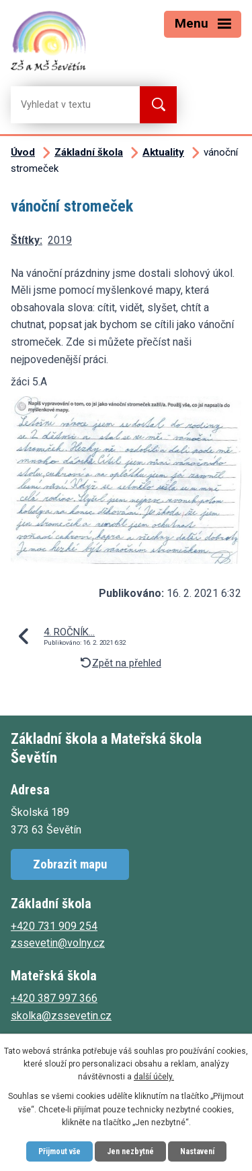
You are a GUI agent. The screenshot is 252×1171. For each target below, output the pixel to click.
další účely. (154, 1076)
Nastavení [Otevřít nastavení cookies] (197, 1151)
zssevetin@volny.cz (58, 943)
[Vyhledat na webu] (64, 104)
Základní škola (88, 152)
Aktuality (163, 152)
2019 (60, 240)
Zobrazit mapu (70, 864)
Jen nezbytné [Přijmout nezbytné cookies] (130, 1151)
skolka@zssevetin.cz (61, 1015)
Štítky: (26, 240)
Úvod (23, 152)
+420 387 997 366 (54, 998)
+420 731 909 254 (54, 926)
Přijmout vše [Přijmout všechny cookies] (59, 1151)
